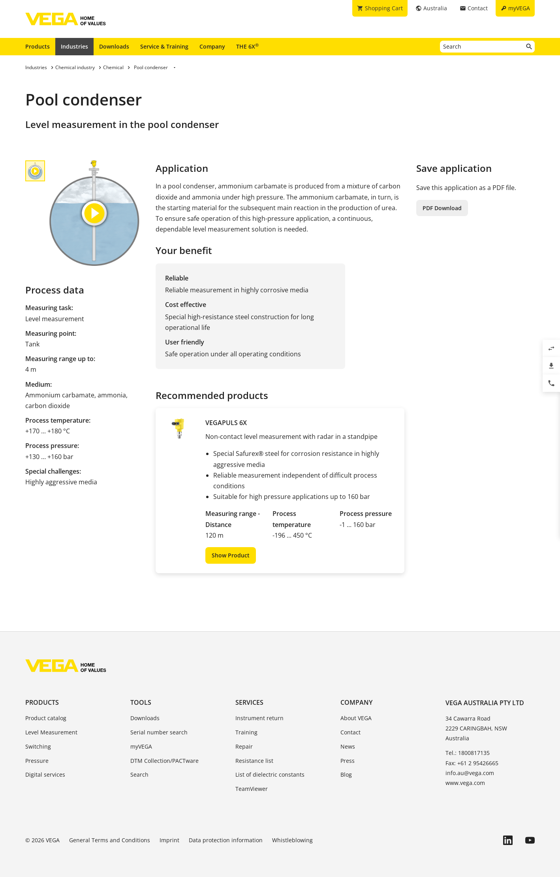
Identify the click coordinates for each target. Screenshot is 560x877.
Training (246, 732)
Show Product (231, 555)
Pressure (37, 760)
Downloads (114, 46)
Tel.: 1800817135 (467, 753)
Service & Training (164, 46)
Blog (346, 774)
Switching (38, 746)
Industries (74, 46)
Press (347, 760)
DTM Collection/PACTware (164, 760)
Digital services (45, 774)
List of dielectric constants (269, 774)
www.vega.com (465, 783)
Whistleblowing (292, 840)
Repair (244, 746)
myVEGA (141, 746)
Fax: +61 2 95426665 (471, 763)
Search (139, 774)
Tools (140, 702)
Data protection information (226, 840)
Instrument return (259, 718)
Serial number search (159, 732)
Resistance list (254, 760)
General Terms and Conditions (109, 840)
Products (37, 46)
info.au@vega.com (469, 773)
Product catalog (45, 718)
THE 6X (247, 46)
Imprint (169, 840)
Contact (350, 732)
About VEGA (356, 718)
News (347, 746)
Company (212, 46)
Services (249, 702)
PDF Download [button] (442, 208)
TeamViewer (251, 788)
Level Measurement (51, 732)
